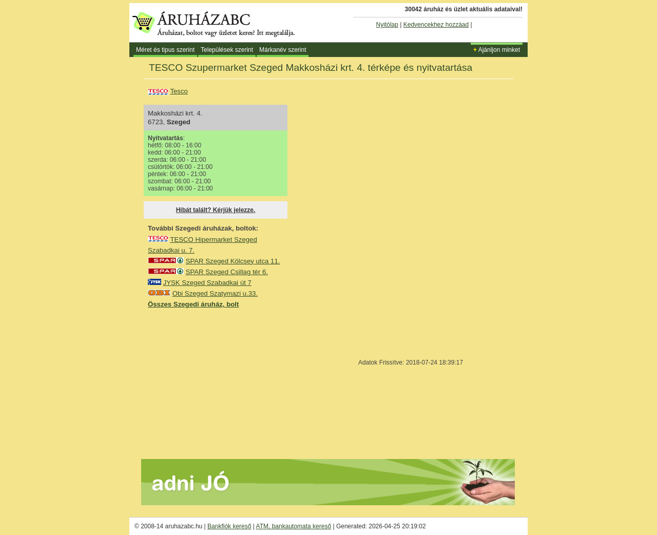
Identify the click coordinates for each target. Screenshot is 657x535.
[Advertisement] (225, 383)
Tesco (178, 91)
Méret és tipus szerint (165, 49)
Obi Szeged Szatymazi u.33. (215, 293)
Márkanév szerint (282, 49)
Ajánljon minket (496, 49)
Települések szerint (227, 49)
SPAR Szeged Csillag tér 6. (227, 272)
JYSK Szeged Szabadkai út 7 (207, 282)
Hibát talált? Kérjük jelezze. (216, 210)
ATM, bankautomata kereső (294, 526)
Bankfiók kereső (229, 526)
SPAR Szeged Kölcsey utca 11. (233, 261)
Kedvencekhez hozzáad (436, 24)
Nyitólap (387, 24)
